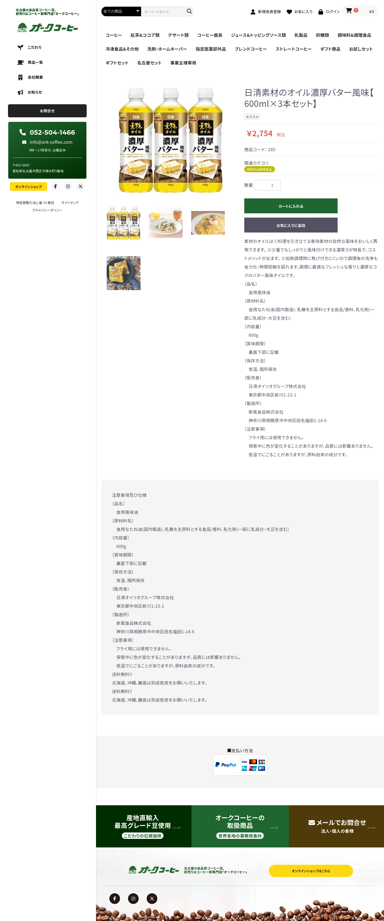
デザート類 (178, 35)
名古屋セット (149, 62)
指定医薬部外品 (211, 49)
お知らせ (35, 92)
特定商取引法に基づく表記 (35, 202)
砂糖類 (322, 35)
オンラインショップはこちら (311, 870)
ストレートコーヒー (293, 49)
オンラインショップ (28, 186)
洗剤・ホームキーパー (167, 49)
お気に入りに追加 (291, 225)
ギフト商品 (330, 49)
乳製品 (300, 35)
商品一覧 (35, 62)
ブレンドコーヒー (251, 49)
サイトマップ (69, 202)
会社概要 (35, 77)
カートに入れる (291, 206)
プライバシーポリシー (47, 210)
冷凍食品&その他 (122, 49)
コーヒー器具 (210, 35)
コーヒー (114, 35)
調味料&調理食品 (354, 35)
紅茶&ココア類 (145, 35)
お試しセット (361, 49)
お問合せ (47, 110)
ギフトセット (117, 62)
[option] (171, 140)
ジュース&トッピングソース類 (258, 35)
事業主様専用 (183, 62)
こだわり (35, 47)
